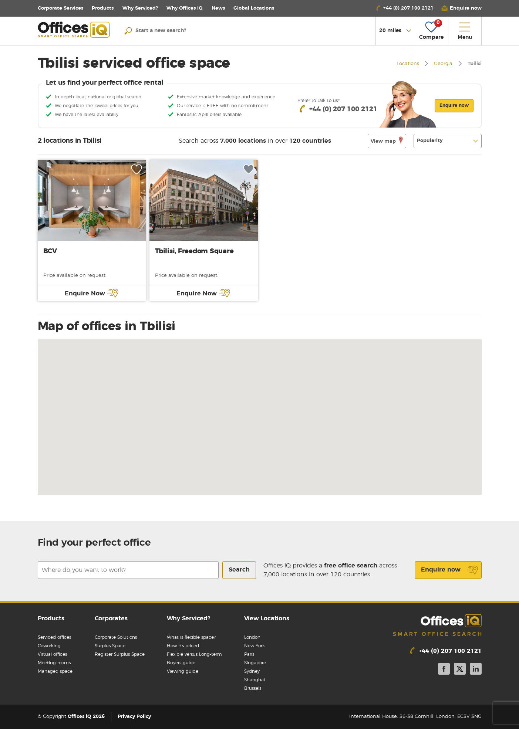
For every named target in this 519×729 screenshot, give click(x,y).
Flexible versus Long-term (194, 654)
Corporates (111, 618)
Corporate (60, 8)
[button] (461, 8)
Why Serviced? (140, 8)
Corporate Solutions (116, 637)
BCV (50, 251)
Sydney (252, 671)
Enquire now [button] (454, 105)
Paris (249, 654)
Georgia (443, 64)
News (218, 8)
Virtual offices (52, 654)
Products (103, 8)
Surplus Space (110, 646)
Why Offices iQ (184, 8)
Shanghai (254, 680)
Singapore (255, 663)
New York (254, 646)
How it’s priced (183, 646)
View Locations (266, 618)
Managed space (55, 671)
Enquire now (449, 570)
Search (239, 570)
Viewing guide (182, 671)
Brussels (252, 688)
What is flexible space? (191, 637)
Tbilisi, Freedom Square (194, 251)
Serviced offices (54, 637)
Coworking (49, 646)
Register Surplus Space (120, 654)
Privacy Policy (134, 716)
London (252, 637)
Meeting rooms (54, 663)
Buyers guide (181, 663)
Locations (253, 8)
